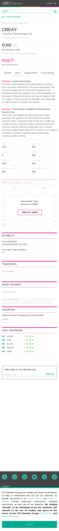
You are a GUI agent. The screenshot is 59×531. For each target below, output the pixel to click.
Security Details (47, 74)
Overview (7, 74)
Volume (5, 153)
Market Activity (7, 24)
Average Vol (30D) (9, 170)
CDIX (9, 340)
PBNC (9, 352)
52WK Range (37, 161)
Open (4, 145)
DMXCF (10, 348)
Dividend (35, 153)
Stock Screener (11, 17)
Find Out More (30, 213)
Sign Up (50, 376)
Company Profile (30, 74)
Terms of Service (9, 516)
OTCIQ (50, 3)
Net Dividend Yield (39, 170)
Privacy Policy (34, 498)
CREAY (20, 24)
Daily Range (37, 145)
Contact (6, 486)
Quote (17, 74)
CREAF (5, 320)
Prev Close (6, 161)
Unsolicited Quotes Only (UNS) (14, 245)
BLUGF (10, 344)
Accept (29, 524)
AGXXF (10, 337)
